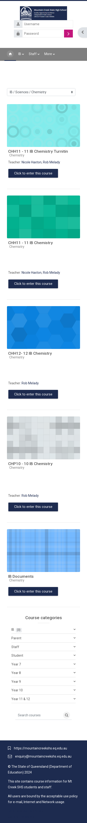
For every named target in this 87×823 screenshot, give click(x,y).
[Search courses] (38, 715)
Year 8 (16, 673)
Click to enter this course (33, 173)
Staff (15, 647)
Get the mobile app (21, 817)
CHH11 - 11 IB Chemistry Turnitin (38, 151)
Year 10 (17, 690)
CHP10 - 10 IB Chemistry (30, 463)
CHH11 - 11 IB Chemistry (30, 242)
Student (17, 655)
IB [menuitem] (19, 54)
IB (12, 629)
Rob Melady (51, 162)
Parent (16, 638)
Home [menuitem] (10, 54)
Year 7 (16, 664)
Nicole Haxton (32, 162)
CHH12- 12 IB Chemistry (30, 353)
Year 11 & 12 (20, 699)
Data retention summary (26, 811)
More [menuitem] (48, 54)
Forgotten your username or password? (46, 40)
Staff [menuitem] (33, 54)
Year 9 (16, 681)
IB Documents (21, 576)
